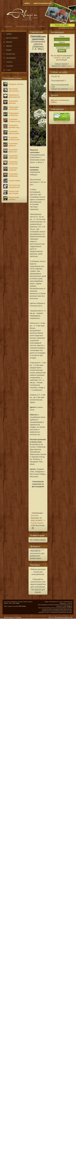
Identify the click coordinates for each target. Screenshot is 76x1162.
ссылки (7, 66)
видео (7, 50)
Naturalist (34, 515)
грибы (7, 34)
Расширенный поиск (66, 28)
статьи (7, 62)
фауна (7, 46)
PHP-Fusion (22, 606)
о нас (6, 70)
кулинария (9, 58)
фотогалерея (10, 38)
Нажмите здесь (60, 58)
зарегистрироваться (42, 3)
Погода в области (61, 122)
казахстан (8, 54)
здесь (69, 66)
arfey (17, 603)
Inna (71, 89)
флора (7, 42)
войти (27, 3)
